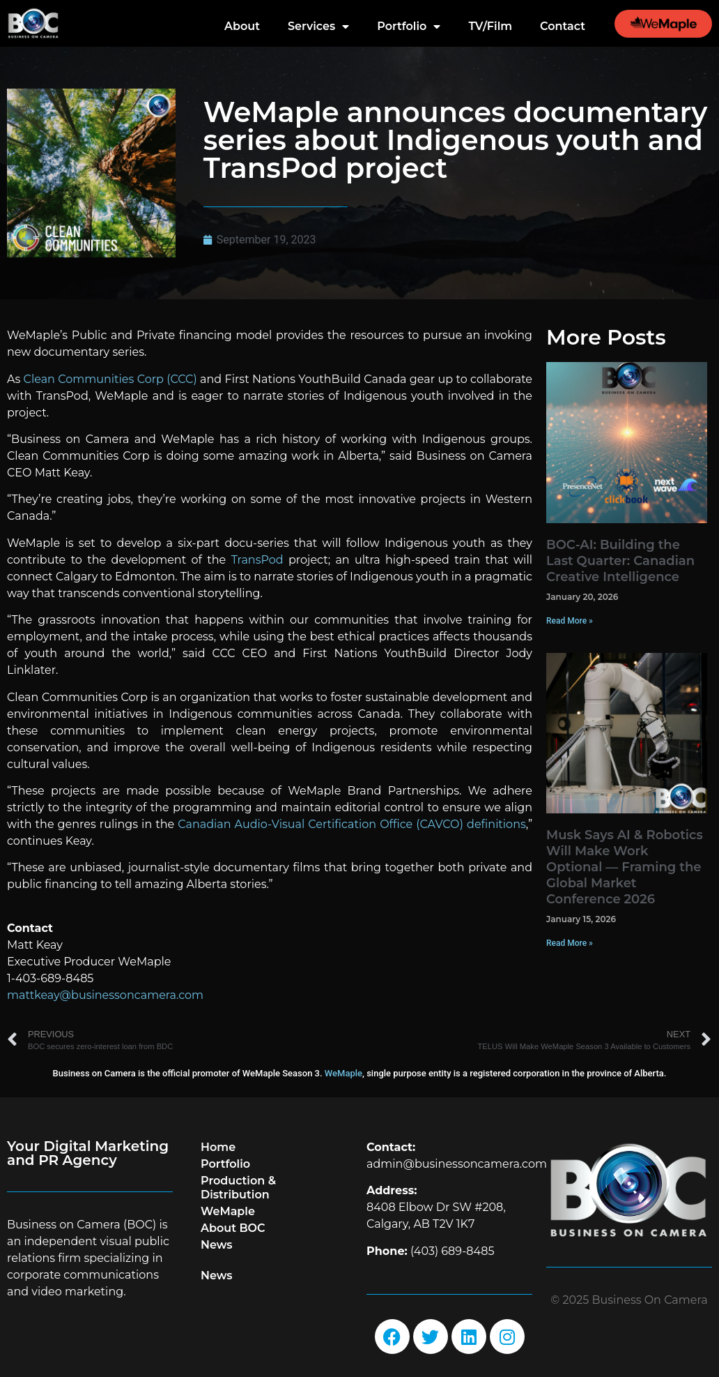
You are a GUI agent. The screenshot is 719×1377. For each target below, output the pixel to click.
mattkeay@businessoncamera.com (105, 995)
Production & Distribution (238, 1187)
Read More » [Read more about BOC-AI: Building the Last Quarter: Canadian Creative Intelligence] (569, 621)
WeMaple (343, 1073)
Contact (562, 26)
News (217, 1244)
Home (218, 1147)
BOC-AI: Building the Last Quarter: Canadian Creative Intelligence (620, 561)
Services (318, 26)
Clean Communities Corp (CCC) (110, 379)
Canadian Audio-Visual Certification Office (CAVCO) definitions (352, 824)
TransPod (257, 559)
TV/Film (490, 26)
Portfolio (408, 26)
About (242, 26)
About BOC (233, 1228)
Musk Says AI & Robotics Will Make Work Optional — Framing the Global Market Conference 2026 (624, 867)
